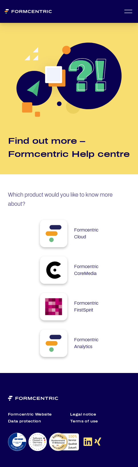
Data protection (24, 421)
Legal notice (83, 414)
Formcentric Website (30, 414)
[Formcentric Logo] (31, 11)
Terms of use (84, 421)
